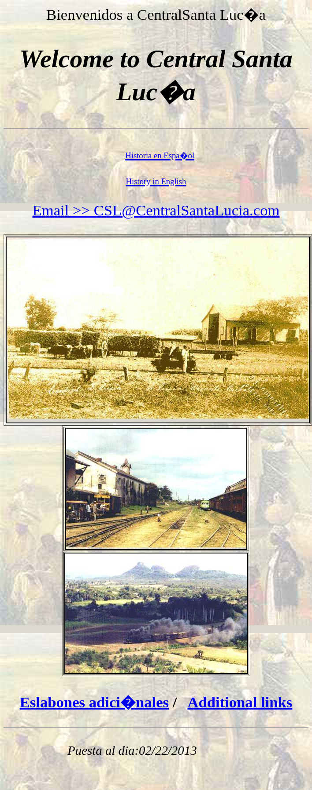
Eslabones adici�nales (94, 702)
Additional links (239, 702)
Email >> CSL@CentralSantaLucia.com (156, 210)
